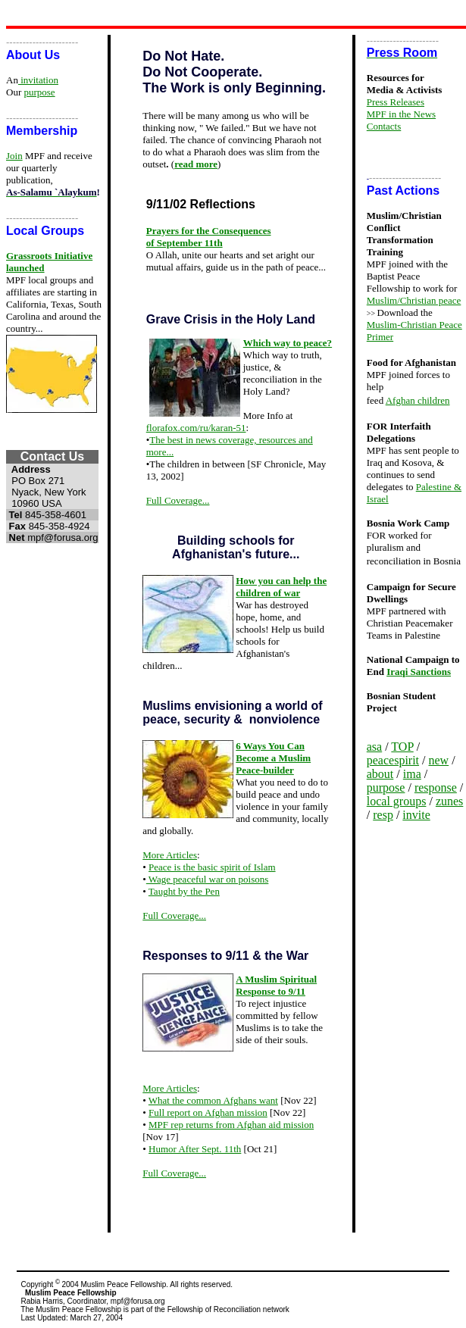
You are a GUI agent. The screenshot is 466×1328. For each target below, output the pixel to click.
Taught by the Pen (184, 891)
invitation (38, 80)
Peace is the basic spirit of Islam (212, 867)
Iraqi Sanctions (418, 671)
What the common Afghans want (213, 1100)
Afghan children (418, 400)
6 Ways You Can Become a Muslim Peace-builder (273, 758)
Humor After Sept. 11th (195, 1149)
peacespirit (393, 760)
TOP (402, 746)
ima (412, 773)
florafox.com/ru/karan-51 (196, 427)
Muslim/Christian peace (414, 300)
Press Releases (395, 102)
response (435, 787)
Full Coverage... (178, 500)
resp (383, 814)
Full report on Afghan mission (208, 1112)
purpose (39, 92)
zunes (449, 801)
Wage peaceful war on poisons (207, 879)
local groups (397, 801)
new (439, 760)
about (380, 773)
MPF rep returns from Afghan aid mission (231, 1124)
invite (416, 814)
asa (374, 746)
